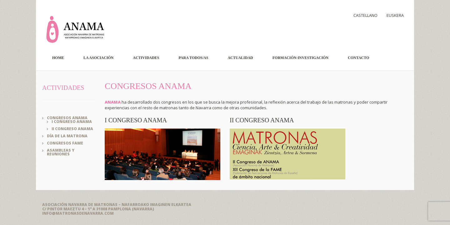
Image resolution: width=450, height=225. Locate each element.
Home (58, 58)
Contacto (358, 58)
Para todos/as (193, 58)
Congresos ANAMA (67, 117)
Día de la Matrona (67, 136)
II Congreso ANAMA (72, 128)
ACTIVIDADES (63, 87)
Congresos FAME (65, 143)
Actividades (146, 58)
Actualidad (240, 58)
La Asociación (98, 58)
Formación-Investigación (300, 58)
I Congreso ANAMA (72, 121)
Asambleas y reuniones (60, 152)
